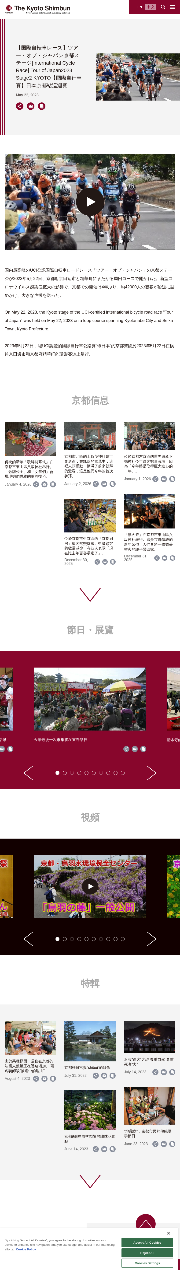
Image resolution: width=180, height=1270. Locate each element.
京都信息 (90, 400)
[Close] (168, 1233)
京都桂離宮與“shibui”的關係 (87, 1068)
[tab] (57, 773)
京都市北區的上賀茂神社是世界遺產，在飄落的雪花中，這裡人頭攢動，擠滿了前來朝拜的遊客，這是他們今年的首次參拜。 (88, 466)
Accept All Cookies (147, 1242)
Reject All (147, 1253)
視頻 (90, 817)
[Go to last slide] (28, 773)
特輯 (90, 983)
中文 (151, 7)
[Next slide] (152, 773)
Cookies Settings (147, 1263)
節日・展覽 (90, 630)
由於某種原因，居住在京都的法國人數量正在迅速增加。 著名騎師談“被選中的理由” (29, 1066)
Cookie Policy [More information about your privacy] (26, 1249)
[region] (89, 1249)
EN (139, 7)
